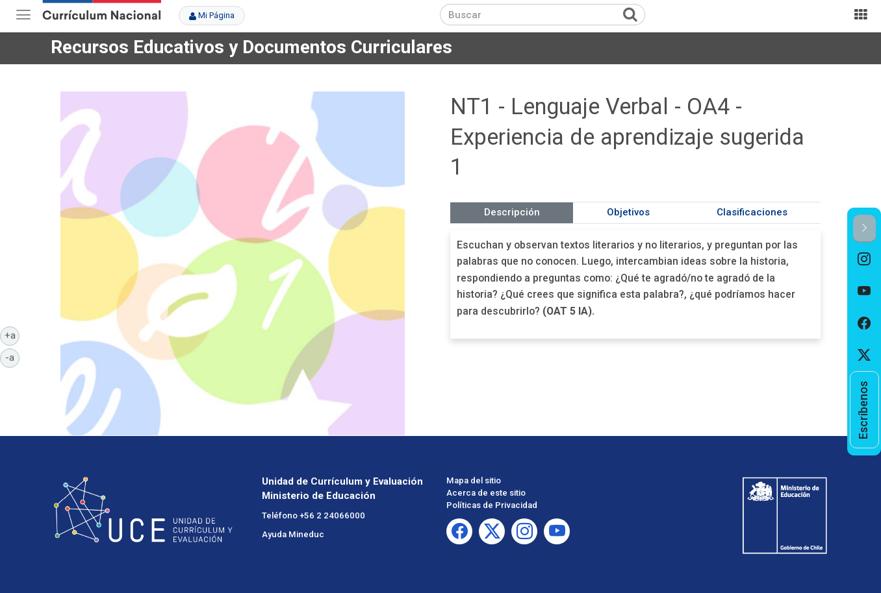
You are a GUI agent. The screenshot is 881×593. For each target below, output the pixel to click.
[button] (864, 229)
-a (12, 356)
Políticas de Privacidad (491, 505)
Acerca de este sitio (486, 493)
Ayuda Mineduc (293, 534)
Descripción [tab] (512, 212)
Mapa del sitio (473, 480)
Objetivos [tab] (628, 212)
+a (12, 334)
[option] (864, 259)
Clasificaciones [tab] (752, 212)
